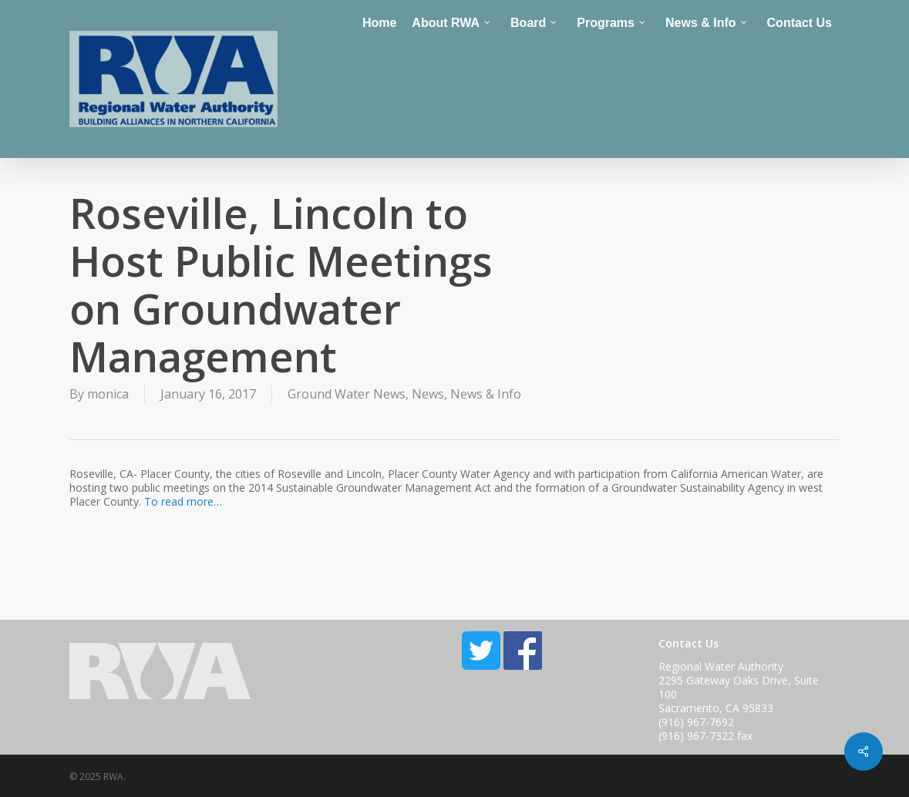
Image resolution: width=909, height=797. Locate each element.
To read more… (183, 501)
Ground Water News (347, 393)
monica (108, 393)
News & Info (485, 393)
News (428, 393)
